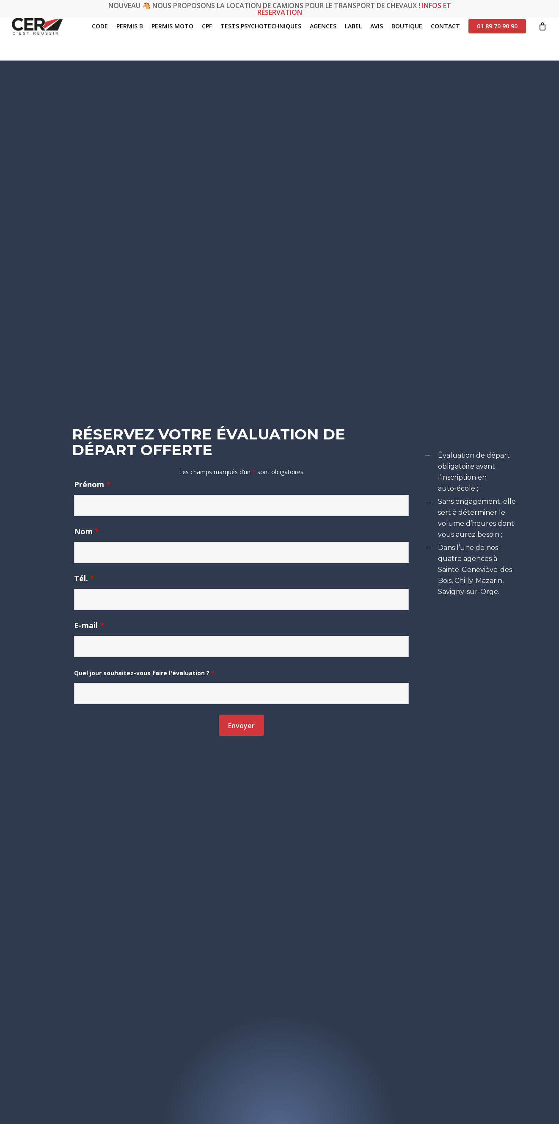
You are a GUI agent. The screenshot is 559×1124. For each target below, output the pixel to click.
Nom (86, 531)
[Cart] (542, 39)
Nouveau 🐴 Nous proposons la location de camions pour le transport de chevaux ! (279, 9)
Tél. (84, 578)
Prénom (92, 484)
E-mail (89, 625)
